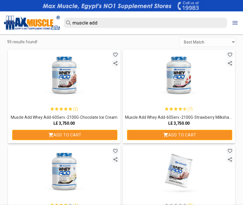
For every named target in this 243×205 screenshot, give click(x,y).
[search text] (145, 23)
